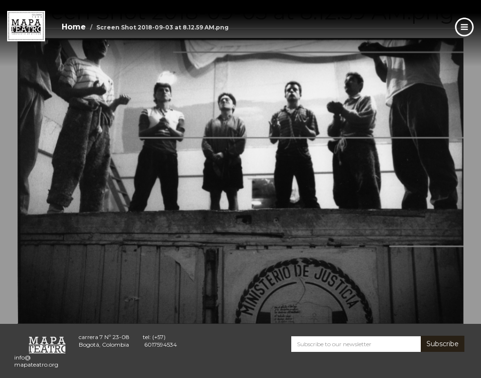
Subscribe (442, 344)
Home (74, 26)
